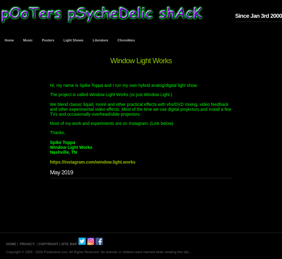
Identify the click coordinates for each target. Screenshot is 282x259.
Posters (48, 40)
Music (28, 40)
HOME (11, 244)
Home (9, 40)
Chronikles (126, 40)
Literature (101, 40)
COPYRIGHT (48, 244)
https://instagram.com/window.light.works (92, 162)
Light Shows (73, 40)
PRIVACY (27, 244)
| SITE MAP (68, 244)
